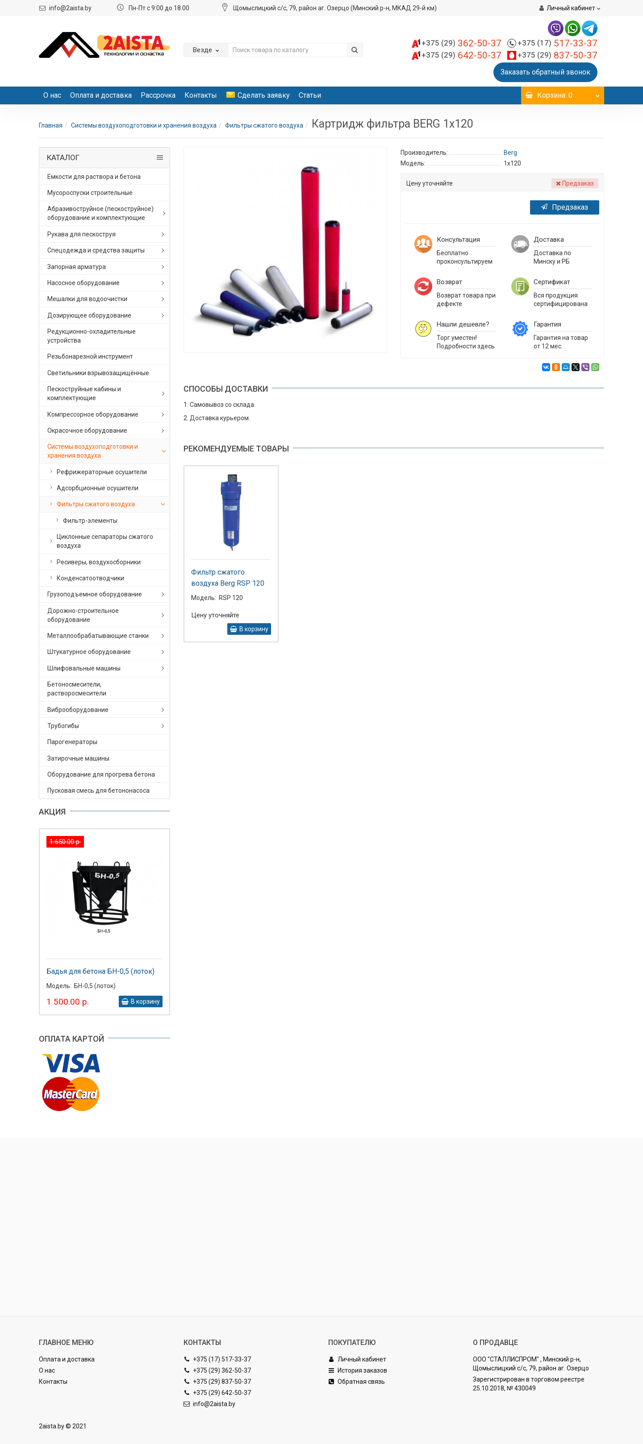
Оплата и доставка (101, 95)
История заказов (357, 1370)
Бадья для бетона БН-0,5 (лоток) (100, 971)
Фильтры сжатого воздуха (264, 125)
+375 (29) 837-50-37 (217, 1381)
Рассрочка (158, 95)
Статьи (310, 95)
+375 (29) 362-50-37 (217, 1370)
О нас (52, 95)
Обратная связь (356, 1381)
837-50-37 (557, 55)
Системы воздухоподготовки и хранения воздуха (144, 125)
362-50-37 (461, 43)
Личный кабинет (357, 1359)
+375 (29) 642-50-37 (217, 1392)
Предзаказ (564, 207)
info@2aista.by (70, 8)
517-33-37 (557, 43)
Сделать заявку (258, 95)
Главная (51, 125)
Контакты (200, 95)
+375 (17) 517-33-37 (217, 1359)
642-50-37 (461, 55)
